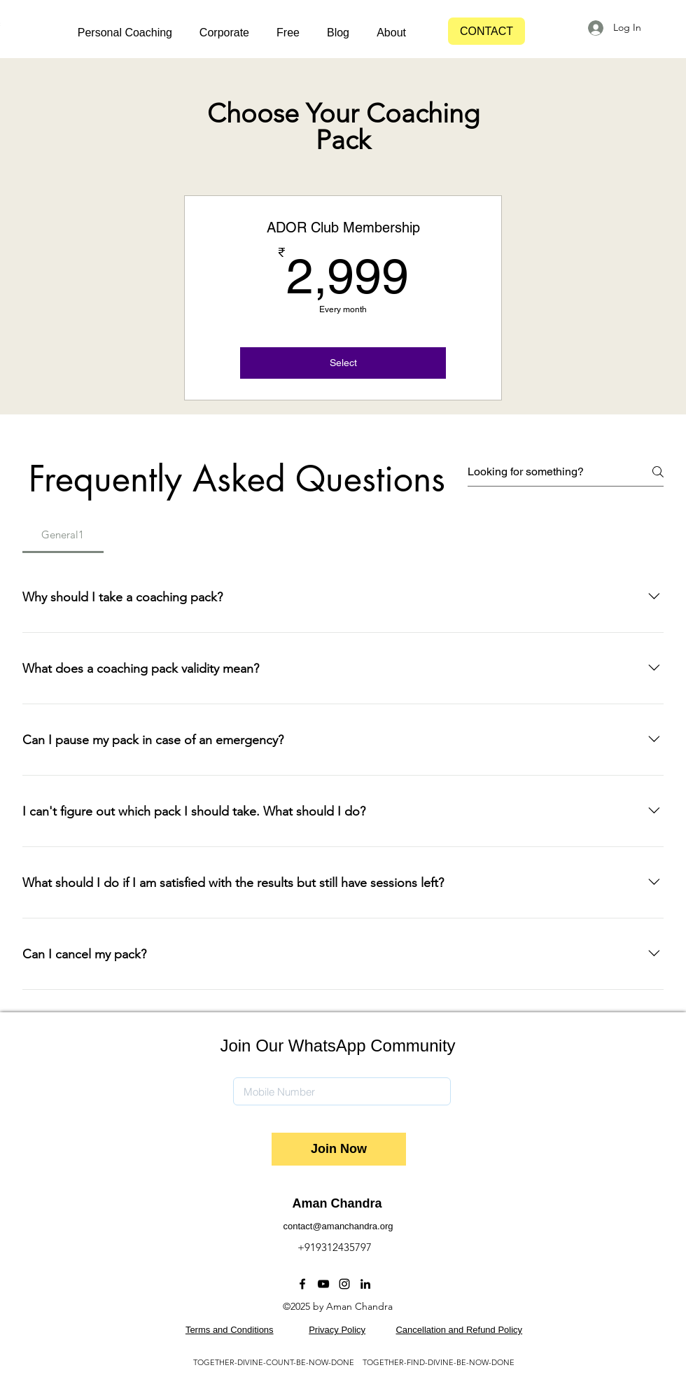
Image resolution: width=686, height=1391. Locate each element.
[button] (118, 32)
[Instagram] (344, 1284)
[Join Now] (339, 1149)
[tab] (63, 535)
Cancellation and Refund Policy (459, 1329)
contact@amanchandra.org (338, 1226)
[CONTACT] (486, 31)
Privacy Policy (337, 1329)
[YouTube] (323, 1284)
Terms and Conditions (230, 1329)
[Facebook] (302, 1284)
